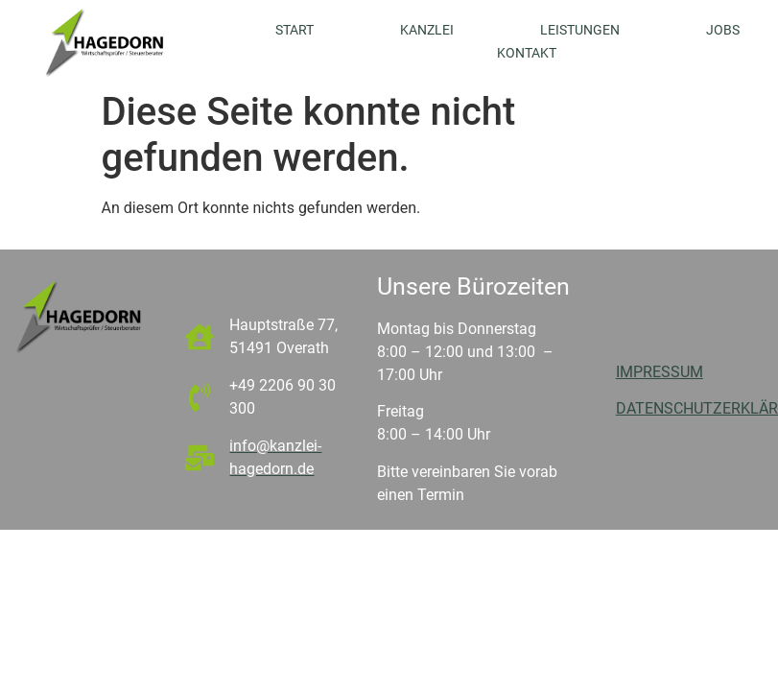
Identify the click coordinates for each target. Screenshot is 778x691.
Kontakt (526, 52)
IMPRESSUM (659, 372)
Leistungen (580, 29)
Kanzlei (427, 29)
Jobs (723, 29)
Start (294, 29)
